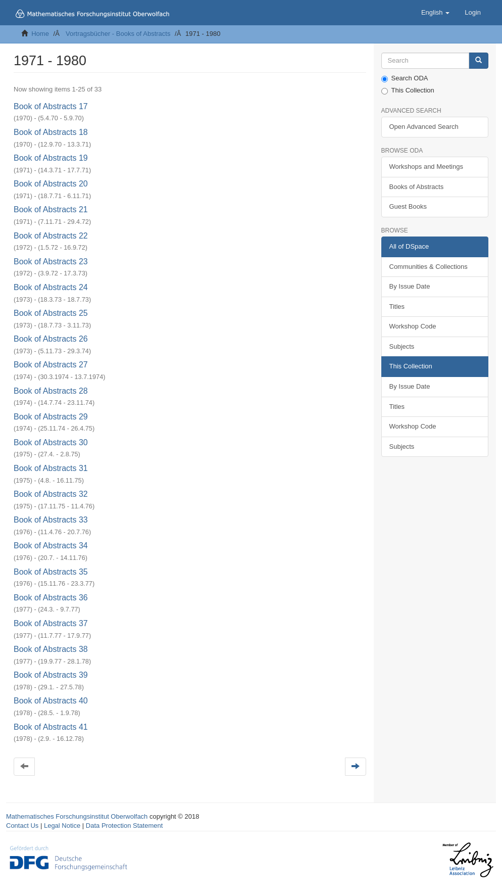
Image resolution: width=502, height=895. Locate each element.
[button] (435, 12)
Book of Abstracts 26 (51, 339)
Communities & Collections (428, 266)
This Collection (407, 90)
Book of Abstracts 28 (51, 391)
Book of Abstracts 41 (51, 727)
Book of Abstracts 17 (51, 106)
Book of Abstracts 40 (51, 700)
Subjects (402, 346)
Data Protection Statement (124, 825)
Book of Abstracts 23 (51, 261)
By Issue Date (409, 286)
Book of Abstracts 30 (51, 442)
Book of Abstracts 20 (51, 183)
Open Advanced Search (424, 126)
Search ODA (404, 78)
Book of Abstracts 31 (51, 468)
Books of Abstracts (416, 187)
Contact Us (22, 825)
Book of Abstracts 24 (51, 287)
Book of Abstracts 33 (51, 519)
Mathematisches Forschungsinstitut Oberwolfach (76, 816)
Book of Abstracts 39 (51, 675)
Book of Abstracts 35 (51, 572)
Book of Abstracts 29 (51, 416)
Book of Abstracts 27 (51, 364)
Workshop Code (412, 326)
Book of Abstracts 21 (51, 209)
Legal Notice (62, 825)
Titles (397, 306)
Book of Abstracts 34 (51, 545)
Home (40, 33)
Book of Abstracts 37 (51, 623)
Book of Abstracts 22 (51, 235)
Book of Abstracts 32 (51, 494)
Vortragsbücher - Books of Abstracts (118, 33)
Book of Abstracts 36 (51, 597)
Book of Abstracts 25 (51, 313)
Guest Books (408, 206)
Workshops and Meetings (426, 166)
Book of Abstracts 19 (51, 158)
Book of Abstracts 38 (51, 649)
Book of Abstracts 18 (51, 132)
